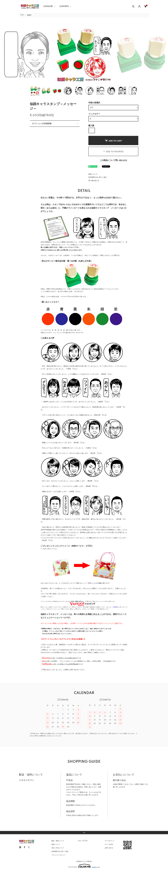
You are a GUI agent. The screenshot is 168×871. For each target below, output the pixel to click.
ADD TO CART (113, 140)
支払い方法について (58, 848)
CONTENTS (64, 6)
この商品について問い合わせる (113, 160)
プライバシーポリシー (59, 855)
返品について (93, 174)
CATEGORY (48, 6)
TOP (22, 15)
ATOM (84, 841)
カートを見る (109, 844)
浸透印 (29, 15)
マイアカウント (110, 841)
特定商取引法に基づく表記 (97, 177)
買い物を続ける (93, 180)
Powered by (84, 866)
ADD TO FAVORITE (113, 152)
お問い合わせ (109, 848)
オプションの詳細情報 (42, 123)
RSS (79, 841)
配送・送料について (58, 841)
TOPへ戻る (84, 832)
